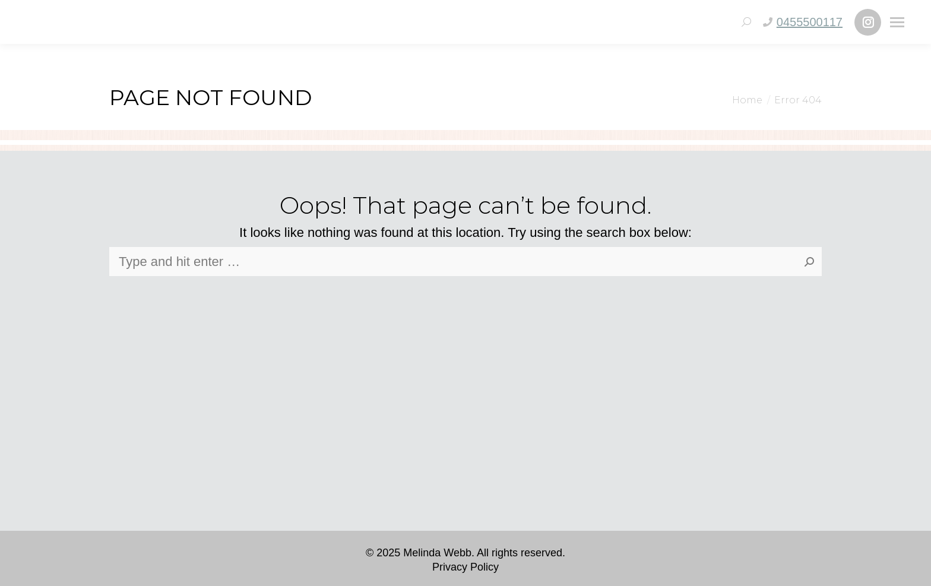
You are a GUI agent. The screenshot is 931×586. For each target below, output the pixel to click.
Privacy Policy (465, 567)
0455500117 (810, 21)
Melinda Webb (437, 553)
